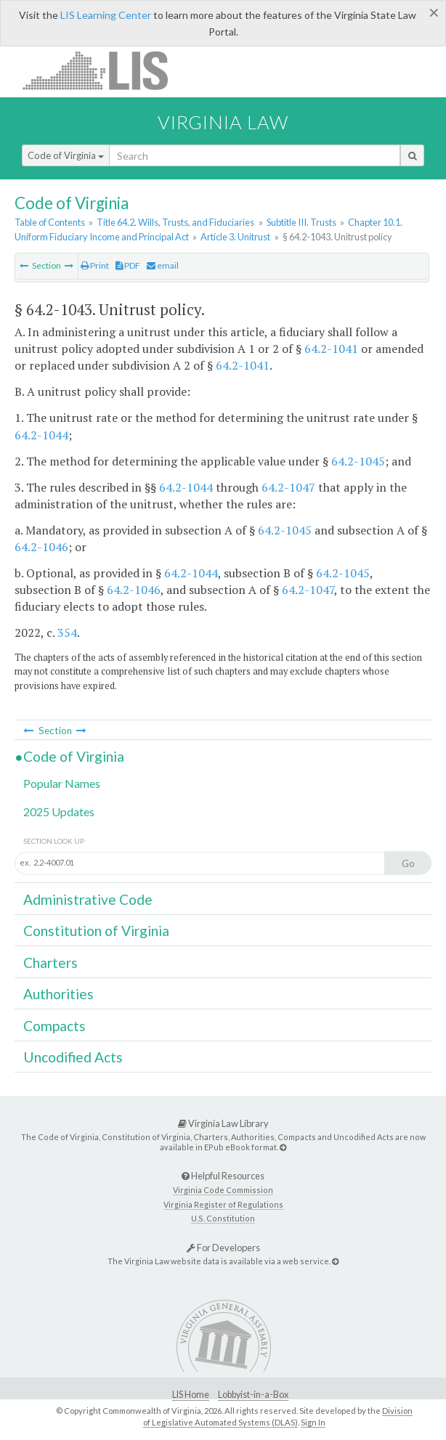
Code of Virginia (66, 155)
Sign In (313, 1422)
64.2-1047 (288, 487)
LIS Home (190, 1394)
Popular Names (61, 783)
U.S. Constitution (223, 1218)
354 (67, 632)
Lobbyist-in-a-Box (253, 1394)
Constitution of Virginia (96, 930)
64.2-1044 (41, 435)
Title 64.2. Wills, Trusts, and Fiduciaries (175, 222)
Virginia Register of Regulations (223, 1204)
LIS (104, 70)
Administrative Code (88, 899)
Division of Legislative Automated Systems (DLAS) (278, 1417)
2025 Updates (58, 811)
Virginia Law (223, 122)
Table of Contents (50, 222)
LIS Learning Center (105, 15)
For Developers (223, 1247)
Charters (50, 962)
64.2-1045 (358, 461)
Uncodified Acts (73, 1057)
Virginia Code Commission (223, 1190)
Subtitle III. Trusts (301, 222)
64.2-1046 (41, 547)
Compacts (54, 1025)
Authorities (58, 993)
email (163, 265)
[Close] (434, 12)
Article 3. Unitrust (235, 237)
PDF (127, 265)
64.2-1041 (331, 349)
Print (95, 265)
